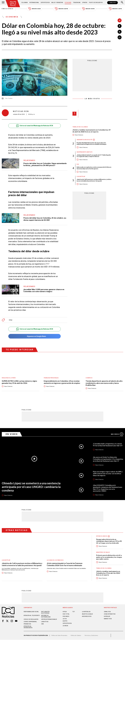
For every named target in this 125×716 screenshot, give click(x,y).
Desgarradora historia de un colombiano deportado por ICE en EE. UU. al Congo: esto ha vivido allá (109, 541)
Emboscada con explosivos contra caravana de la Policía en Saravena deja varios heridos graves (94, 167)
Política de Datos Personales (59, 635)
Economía (68, 2)
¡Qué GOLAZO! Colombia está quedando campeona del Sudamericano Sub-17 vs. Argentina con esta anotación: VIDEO (107, 488)
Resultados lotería (8, 378)
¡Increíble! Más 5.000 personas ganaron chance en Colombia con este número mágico (43, 290)
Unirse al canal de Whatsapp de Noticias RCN (34, 125)
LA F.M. (65, 618)
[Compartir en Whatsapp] (120, 37)
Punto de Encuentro (96, 2)
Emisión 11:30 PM (115, 8)
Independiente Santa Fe (84, 152)
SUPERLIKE (107, 616)
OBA (42, 624)
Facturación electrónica (45, 612)
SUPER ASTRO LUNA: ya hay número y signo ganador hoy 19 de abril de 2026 (19, 382)
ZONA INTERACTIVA (109, 614)
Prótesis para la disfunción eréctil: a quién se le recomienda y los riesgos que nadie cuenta (109, 557)
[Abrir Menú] (3, 2)
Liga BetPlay (81, 176)
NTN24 (65, 611)
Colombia (24, 2)
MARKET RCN (108, 618)
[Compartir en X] (120, 32)
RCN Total (66, 614)
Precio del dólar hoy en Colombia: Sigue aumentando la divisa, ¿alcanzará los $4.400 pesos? (45, 164)
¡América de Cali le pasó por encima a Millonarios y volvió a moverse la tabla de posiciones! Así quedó (94, 180)
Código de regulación (31, 619)
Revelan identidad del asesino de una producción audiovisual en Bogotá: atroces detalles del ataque (91, 143)
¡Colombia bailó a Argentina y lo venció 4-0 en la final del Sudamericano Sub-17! (107, 445)
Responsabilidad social (31, 611)
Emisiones (8, 8)
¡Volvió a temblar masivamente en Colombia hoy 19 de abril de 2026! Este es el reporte (91, 131)
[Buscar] (122, 2)
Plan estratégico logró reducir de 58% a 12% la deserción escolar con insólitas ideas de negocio (107, 473)
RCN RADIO (66, 616)
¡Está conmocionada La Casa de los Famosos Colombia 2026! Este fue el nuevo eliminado (64, 564)
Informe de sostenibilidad (46, 616)
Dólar (10, 320)
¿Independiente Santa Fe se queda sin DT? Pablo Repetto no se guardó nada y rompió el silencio (94, 155)
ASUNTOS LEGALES (87, 614)
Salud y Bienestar (57, 2)
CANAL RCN (112, 2)
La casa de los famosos (55, 560)
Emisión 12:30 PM (61, 8)
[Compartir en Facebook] (120, 26)
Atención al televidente (32, 615)
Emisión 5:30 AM (34, 8)
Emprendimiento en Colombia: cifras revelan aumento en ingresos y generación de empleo (62, 382)
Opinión (84, 2)
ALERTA (65, 621)
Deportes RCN (45, 2)
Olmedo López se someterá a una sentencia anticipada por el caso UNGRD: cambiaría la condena (31, 486)
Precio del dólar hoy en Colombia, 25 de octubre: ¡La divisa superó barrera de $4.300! (44, 219)
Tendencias (76, 2)
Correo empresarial (30, 621)
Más (117, 434)
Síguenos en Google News (34, 336)
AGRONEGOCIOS (86, 616)
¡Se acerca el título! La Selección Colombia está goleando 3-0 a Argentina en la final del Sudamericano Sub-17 (108, 459)
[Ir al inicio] (13, 3)
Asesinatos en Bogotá (84, 139)
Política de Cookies (76, 635)
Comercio (89, 378)
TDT (73, 611)
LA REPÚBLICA (86, 611)
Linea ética (44, 621)
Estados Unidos (101, 536)
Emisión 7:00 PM (88, 8)
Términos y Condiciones (91, 635)
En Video (12, 434)
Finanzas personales (51, 378)
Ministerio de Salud (103, 552)
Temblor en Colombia (80, 127)
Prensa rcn (27, 624)
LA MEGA (65, 625)
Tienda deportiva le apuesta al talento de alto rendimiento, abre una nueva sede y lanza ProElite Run (104, 383)
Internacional (34, 2)
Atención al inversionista (28, 627)
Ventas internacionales (49, 619)
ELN (78, 164)
